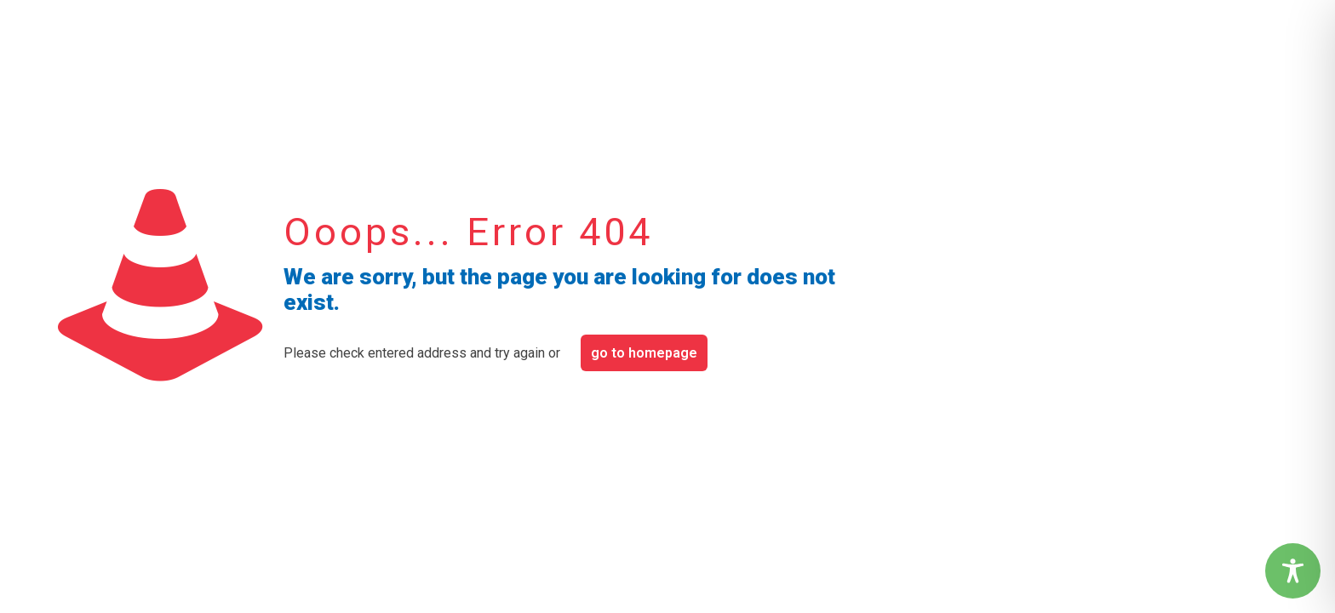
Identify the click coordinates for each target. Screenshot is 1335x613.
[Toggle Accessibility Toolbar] (1292, 570)
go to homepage (644, 353)
